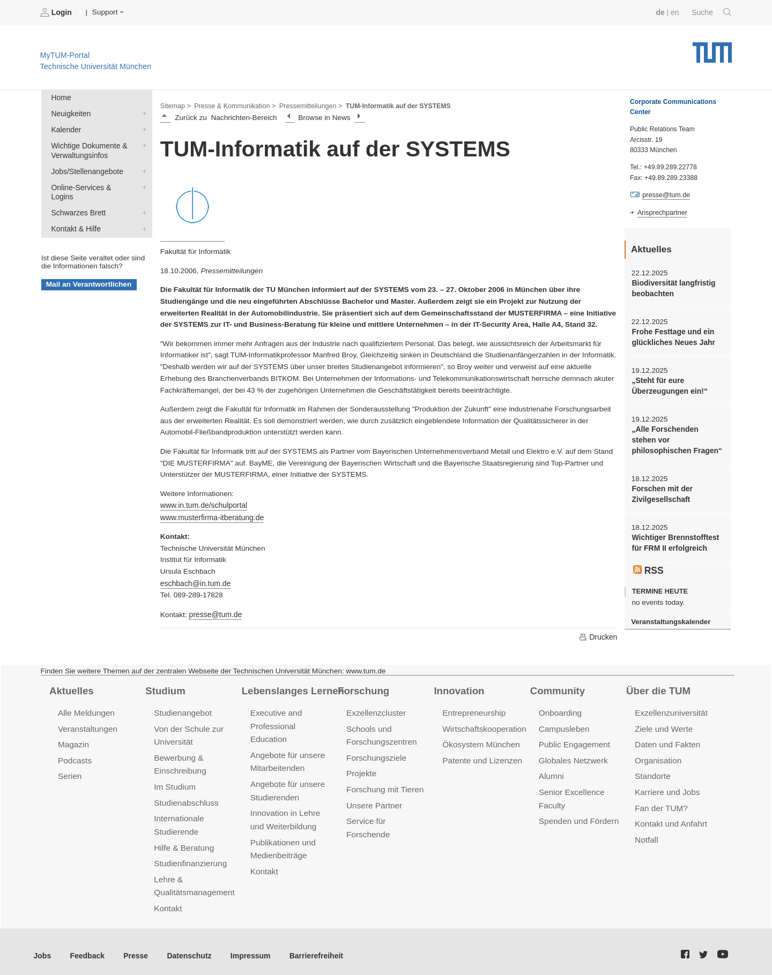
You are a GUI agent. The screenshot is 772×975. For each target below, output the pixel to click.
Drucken (598, 635)
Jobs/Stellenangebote (142, 169)
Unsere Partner (373, 801)
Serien (69, 772)
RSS (648, 565)
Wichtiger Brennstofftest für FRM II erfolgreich (674, 539)
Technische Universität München (712, 48)
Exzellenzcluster (375, 710)
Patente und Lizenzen (481, 757)
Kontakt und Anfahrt (670, 819)
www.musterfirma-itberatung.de (210, 516)
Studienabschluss (185, 798)
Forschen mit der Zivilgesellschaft (661, 491)
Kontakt (167, 901)
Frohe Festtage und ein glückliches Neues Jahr (672, 336)
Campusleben (563, 726)
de (661, 12)
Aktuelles (70, 688)
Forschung (363, 688)
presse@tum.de (214, 613)
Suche (712, 12)
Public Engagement (573, 741)
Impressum (244, 948)
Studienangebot (182, 710)
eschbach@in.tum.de (194, 582)
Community (556, 688)
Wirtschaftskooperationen (487, 726)
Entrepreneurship (473, 710)
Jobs (42, 948)
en (676, 12)
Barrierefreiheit (309, 948)
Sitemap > (175, 105)
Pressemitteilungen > (307, 105)
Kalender (142, 128)
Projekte (361, 770)
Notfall (646, 834)
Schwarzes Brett (142, 200)
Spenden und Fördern (578, 816)
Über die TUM (657, 688)
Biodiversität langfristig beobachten (672, 288)
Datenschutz (185, 948)
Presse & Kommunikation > (233, 105)
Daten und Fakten (667, 741)
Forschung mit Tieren (383, 785)
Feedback (86, 948)
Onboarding (560, 710)
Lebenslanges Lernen (292, 688)
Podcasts (74, 757)
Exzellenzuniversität (670, 710)
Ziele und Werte (663, 726)
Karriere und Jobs (666, 788)
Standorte (652, 772)
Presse (133, 948)
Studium (164, 688)
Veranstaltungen (87, 726)
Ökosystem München (479, 741)
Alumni (551, 772)
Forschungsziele (375, 754)
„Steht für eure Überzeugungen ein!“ (668, 384)
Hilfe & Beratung (183, 841)
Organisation (657, 757)
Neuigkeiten (142, 112)
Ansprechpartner (661, 212)
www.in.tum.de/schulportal (202, 505)
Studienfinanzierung (189, 857)
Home (60, 97)
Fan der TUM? (660, 803)
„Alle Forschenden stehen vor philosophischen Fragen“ (677, 437)
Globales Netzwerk (572, 757)
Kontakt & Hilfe (142, 215)
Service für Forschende (387, 816)
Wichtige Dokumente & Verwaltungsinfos (142, 144)
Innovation (458, 688)
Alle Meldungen (85, 710)
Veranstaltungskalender (669, 617)
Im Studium (174, 783)
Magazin (73, 741)
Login (56, 12)
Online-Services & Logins (142, 184)
